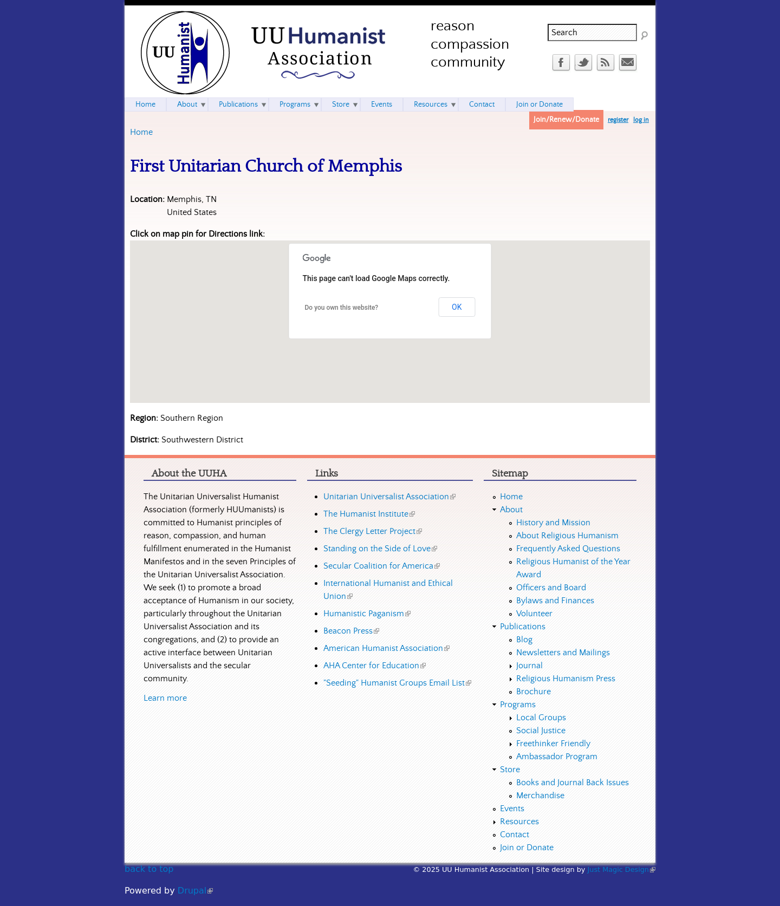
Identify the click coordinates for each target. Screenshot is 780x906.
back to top (149, 869)
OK (456, 307)
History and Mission (553, 522)
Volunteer (534, 613)
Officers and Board (551, 587)
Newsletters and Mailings (563, 652)
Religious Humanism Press (565, 678)
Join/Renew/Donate (566, 119)
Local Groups (541, 717)
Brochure (533, 691)
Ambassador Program (556, 756)
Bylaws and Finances (555, 600)
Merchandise (540, 795)
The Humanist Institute (369, 514)
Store (340, 104)
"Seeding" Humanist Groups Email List (397, 683)
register (618, 119)
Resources (430, 104)
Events (381, 104)
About (187, 104)
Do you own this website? (342, 307)
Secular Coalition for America (381, 566)
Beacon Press (351, 631)
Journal (529, 665)
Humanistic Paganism (367, 613)
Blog (524, 639)
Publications (238, 104)
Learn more (165, 698)
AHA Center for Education (374, 665)
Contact (482, 104)
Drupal (195, 890)
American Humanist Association (386, 648)
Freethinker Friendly (553, 743)
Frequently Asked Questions (568, 548)
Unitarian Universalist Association (389, 496)
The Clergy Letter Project (372, 531)
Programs (295, 104)
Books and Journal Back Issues (572, 782)
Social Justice (541, 730)
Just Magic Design (622, 869)
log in (641, 119)
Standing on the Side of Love (380, 548)
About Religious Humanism (567, 535)
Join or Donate (539, 104)
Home (141, 132)
